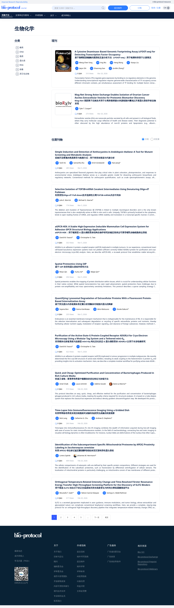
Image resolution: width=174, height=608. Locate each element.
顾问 (56, 561)
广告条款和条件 (114, 561)
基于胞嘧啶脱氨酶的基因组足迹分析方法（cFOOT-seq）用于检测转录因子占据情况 (113, 57)
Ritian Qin (61, 272)
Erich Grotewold (96, 163)
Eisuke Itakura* (121, 309)
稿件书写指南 (82, 556)
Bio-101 (141, 552)
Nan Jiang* (114, 163)
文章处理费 (82, 591)
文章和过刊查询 (23, 15)
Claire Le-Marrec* (117, 384)
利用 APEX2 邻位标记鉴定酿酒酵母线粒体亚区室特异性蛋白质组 (84, 450)
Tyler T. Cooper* (83, 108)
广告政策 (111, 556)
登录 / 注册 (156, 7)
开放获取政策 (59, 581)
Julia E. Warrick (63, 200)
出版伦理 (81, 581)
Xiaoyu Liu (133, 62)
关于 (53, 15)
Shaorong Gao (97, 68)
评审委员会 (58, 571)
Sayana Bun (62, 309)
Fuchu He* (77, 272)
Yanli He (60, 163)
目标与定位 (58, 556)
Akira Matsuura (101, 309)
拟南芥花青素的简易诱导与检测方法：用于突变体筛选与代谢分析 (85, 157)
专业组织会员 (59, 596)
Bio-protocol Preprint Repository (147, 562)
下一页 (96, 517)
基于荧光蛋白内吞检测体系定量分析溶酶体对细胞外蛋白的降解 (84, 304)
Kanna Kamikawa (81, 309)
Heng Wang (116, 62)
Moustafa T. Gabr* (64, 493)
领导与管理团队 (60, 576)
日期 (145, 139)
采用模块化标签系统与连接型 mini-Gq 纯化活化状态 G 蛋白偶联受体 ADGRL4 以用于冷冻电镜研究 (100, 341)
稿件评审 (81, 566)
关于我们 (57, 551)
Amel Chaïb (61, 384)
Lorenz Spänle (62, 455)
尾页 (106, 517)
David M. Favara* (64, 237)
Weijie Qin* (93, 272)
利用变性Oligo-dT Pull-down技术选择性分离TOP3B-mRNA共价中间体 (88, 195)
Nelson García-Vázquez (88, 493)
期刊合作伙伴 (59, 591)
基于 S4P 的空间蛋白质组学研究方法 (71, 266)
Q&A (78, 73)
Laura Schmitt (79, 384)
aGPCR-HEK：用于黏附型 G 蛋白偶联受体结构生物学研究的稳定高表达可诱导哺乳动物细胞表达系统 (101, 232)
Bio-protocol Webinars (148, 569)
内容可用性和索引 (61, 586)
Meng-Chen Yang (83, 62)
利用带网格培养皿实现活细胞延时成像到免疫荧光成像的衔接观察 (85, 413)
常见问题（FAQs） (23, 560)
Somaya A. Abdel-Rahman (115, 493)
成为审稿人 (66, 15)
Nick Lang (61, 418)
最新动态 (18, 551)
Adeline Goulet (98, 384)
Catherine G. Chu (79, 418)
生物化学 (24, 28)
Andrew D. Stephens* (102, 418)
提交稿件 (118, 8)
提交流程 (81, 551)
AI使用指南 (82, 576)
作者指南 (40, 15)
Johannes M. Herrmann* (85, 455)
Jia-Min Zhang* (116, 68)
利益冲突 (81, 586)
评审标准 (81, 571)
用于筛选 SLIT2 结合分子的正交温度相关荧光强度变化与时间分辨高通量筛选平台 (92, 487)
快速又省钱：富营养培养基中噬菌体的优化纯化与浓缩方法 (81, 378)
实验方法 (7, 15)
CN (166, 7)
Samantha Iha (76, 163)
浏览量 (155, 139)
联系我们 (57, 601)
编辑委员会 (58, 566)
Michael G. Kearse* (83, 200)
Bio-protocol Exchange (148, 556)
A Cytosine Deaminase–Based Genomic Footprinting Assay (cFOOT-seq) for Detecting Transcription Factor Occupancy (115, 53)
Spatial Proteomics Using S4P (71, 263)
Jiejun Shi (80, 68)
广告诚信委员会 (114, 551)
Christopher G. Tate (85, 237)
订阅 (140, 8)
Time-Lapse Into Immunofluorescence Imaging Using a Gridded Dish (92, 410)
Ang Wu (101, 62)
